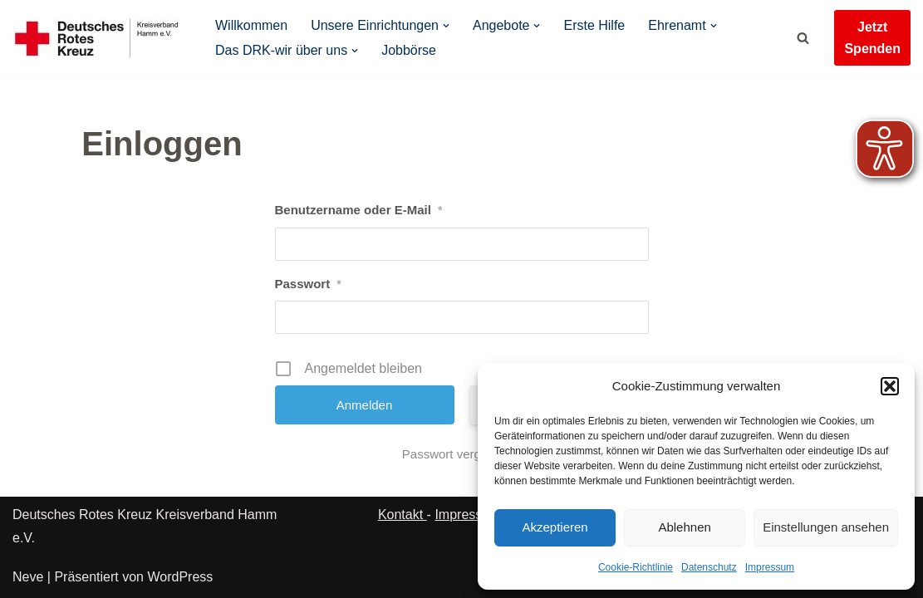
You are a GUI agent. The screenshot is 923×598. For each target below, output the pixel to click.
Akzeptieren (554, 527)
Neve (27, 577)
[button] (889, 386)
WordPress (180, 577)
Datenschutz (709, 567)
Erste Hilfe (595, 25)
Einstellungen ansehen (826, 527)
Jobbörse (408, 50)
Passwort (308, 284)
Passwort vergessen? (461, 454)
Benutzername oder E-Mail (359, 210)
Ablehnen (684, 527)
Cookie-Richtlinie (635, 567)
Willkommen (251, 25)
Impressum (769, 567)
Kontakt (402, 514)
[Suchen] (803, 38)
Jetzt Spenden (872, 38)
